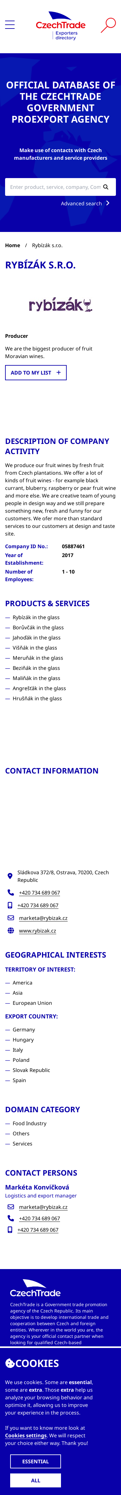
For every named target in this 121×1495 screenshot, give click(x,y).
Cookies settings (26, 1435)
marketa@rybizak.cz (43, 917)
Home (12, 245)
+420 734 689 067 (39, 892)
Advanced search (86, 203)
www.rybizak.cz (37, 930)
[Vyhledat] (108, 25)
